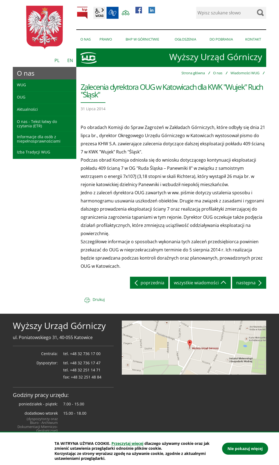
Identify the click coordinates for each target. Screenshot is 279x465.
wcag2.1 (99, 13)
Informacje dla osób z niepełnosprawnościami (38, 138)
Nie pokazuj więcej (245, 448)
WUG (21, 84)
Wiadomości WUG (245, 72)
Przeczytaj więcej (127, 443)
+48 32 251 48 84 (86, 377)
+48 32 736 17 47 (85, 362)
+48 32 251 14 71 (85, 369)
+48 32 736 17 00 (85, 353)
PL (56, 60)
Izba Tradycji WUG (33, 152)
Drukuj (99, 299)
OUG (21, 97)
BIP (82, 13)
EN (70, 60)
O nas (217, 72)
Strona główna (193, 72)
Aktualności (27, 109)
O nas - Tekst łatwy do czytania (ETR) (37, 123)
